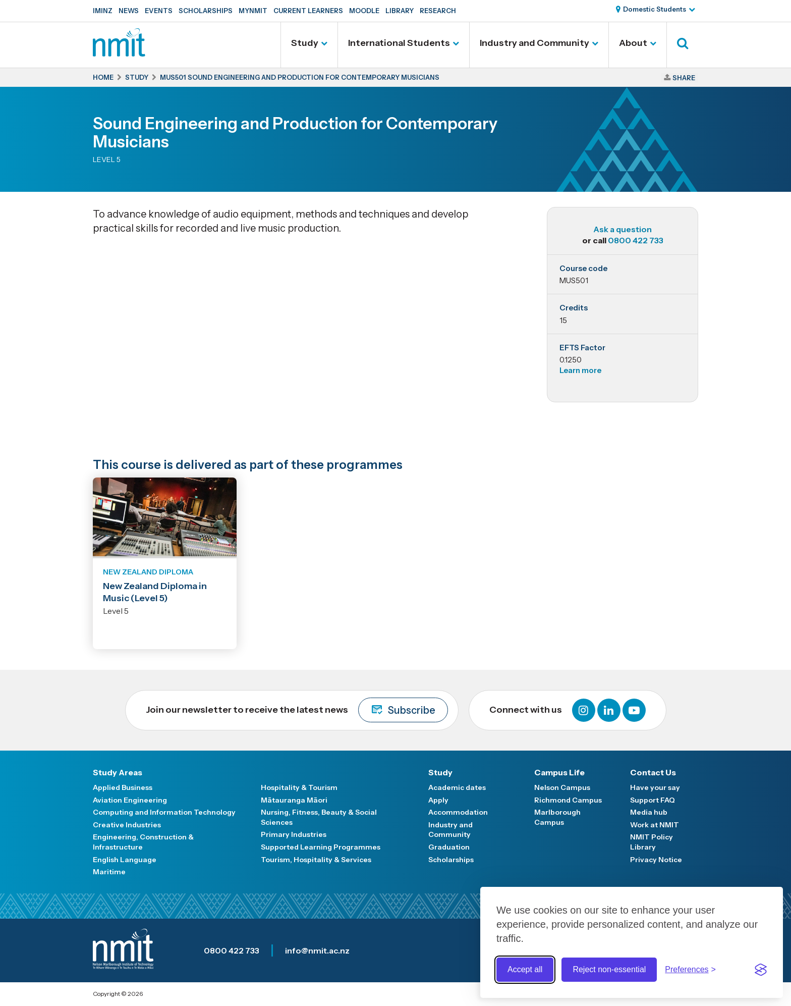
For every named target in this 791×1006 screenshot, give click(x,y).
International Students (399, 42)
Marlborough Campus (557, 817)
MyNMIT (253, 11)
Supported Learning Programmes (320, 847)
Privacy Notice (656, 859)
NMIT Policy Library (651, 842)
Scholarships (206, 11)
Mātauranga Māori (294, 800)
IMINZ (102, 11)
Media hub (648, 812)
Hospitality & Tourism (299, 787)
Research (438, 11)
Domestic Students (654, 9)
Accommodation (458, 812)
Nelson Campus (562, 787)
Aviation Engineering (130, 800)
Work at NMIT (654, 824)
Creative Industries (127, 824)
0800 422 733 (635, 240)
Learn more (580, 370)
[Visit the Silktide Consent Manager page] (761, 970)
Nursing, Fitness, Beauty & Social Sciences (319, 817)
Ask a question (622, 229)
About (633, 42)
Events (159, 11)
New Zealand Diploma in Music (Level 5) (155, 591)
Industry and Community (534, 42)
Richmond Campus (568, 800)
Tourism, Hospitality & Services (316, 859)
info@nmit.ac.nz (317, 950)
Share (683, 78)
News (129, 11)
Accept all (524, 969)
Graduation (449, 847)
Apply (438, 800)
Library (399, 11)
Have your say (655, 787)
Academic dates (457, 787)
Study (304, 42)
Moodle (364, 11)
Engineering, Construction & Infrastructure (143, 842)
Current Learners (308, 11)
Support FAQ (652, 800)
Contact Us (653, 772)
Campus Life (559, 772)
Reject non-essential (609, 969)
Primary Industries (293, 834)
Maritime (109, 871)
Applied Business (122, 787)
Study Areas (117, 772)
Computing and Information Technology (164, 812)
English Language (124, 859)
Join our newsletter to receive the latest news (297, 710)
